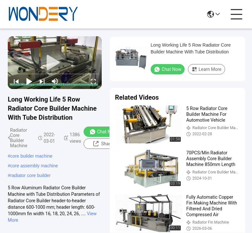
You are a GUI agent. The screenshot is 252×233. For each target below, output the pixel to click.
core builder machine (31, 156)
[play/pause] (29, 81)
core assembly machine (34, 165)
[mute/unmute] (55, 81)
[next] (42, 81)
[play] (55, 63)
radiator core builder (30, 175)
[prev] (16, 81)
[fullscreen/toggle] (93, 81)
